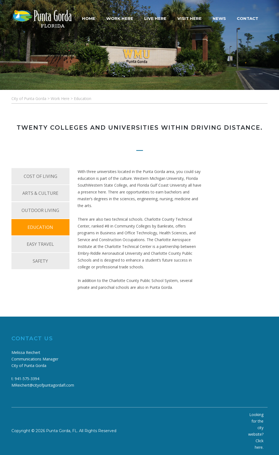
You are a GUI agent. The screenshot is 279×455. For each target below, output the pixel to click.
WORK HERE (119, 18)
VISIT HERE (189, 18)
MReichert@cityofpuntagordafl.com (42, 385)
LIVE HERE (155, 18)
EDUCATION (40, 227)
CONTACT (247, 18)
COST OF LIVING (40, 176)
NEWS (219, 18)
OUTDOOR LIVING (40, 210)
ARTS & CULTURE (40, 193)
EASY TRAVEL (40, 244)
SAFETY (40, 261)
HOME (88, 18)
